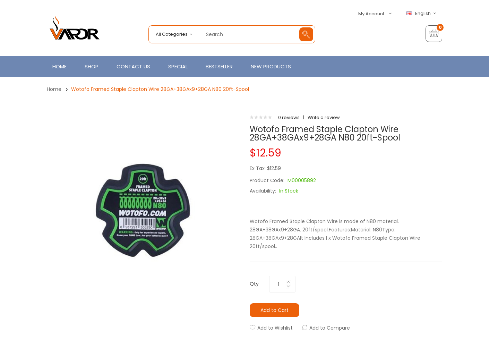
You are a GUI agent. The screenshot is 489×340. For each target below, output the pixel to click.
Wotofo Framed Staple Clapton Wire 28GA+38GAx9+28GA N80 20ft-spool (160, 89)
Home (54, 89)
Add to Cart (274, 310)
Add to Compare (329, 327)
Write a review (324, 117)
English (422, 13)
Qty (254, 283)
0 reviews (289, 117)
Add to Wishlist (275, 327)
